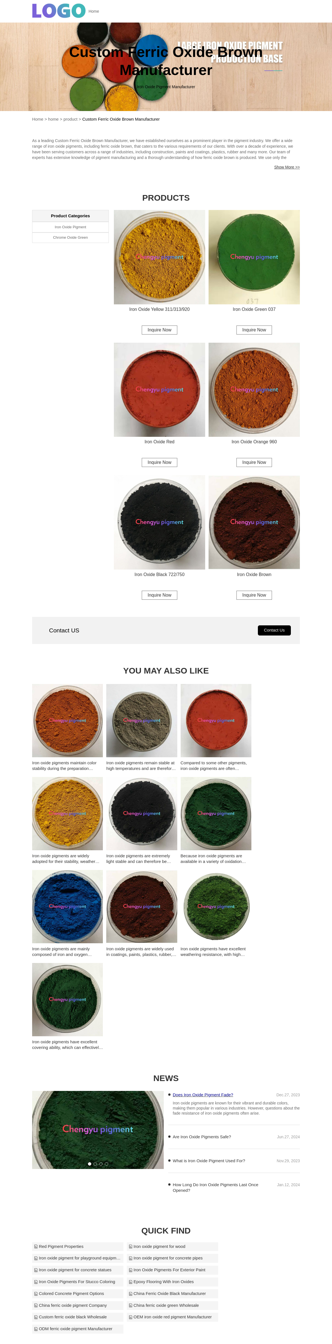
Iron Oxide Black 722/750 (159, 575)
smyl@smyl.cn (219, 1332)
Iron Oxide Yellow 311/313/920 (159, 309)
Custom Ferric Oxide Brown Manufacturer (122, 119)
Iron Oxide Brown (254, 575)
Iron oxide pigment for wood (153, 1134)
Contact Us (274, 631)
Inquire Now (159, 329)
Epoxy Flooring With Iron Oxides (157, 1158)
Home (96, 11)
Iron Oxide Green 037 (254, 309)
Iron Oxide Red (159, 442)
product (71, 119)
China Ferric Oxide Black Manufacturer (73, 1170)
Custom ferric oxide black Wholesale (70, 1182)
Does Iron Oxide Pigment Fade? (203, 982)
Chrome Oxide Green (70, 237)
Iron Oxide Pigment (70, 227)
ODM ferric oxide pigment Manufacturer (254, 1182)
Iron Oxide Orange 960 (254, 442)
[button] (89, 1052)
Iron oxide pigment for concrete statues (163, 1146)
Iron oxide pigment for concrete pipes (71, 1146)
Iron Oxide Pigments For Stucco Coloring (75, 1158)
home (53, 119)
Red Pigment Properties (59, 1134)
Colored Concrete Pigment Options (249, 1158)
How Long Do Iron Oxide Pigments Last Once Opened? (215, 1075)
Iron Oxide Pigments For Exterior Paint (253, 1146)
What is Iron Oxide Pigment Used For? (209, 1048)
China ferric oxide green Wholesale (249, 1170)
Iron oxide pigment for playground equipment (256, 1134)
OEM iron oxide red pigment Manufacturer (166, 1182)
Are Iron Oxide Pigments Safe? (202, 1024)
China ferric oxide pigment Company (161, 1170)
